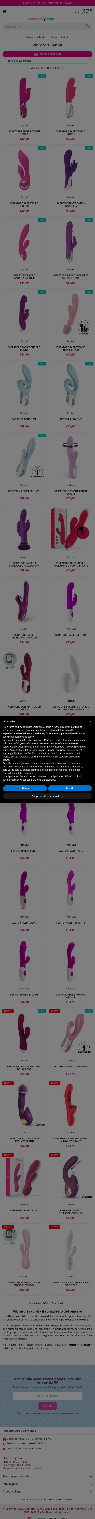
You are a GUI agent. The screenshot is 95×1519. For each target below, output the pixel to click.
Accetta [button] (70, 788)
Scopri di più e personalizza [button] (47, 796)
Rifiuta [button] (25, 788)
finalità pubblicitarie (13, 753)
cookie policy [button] (27, 736)
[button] (90, 721)
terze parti (55, 740)
